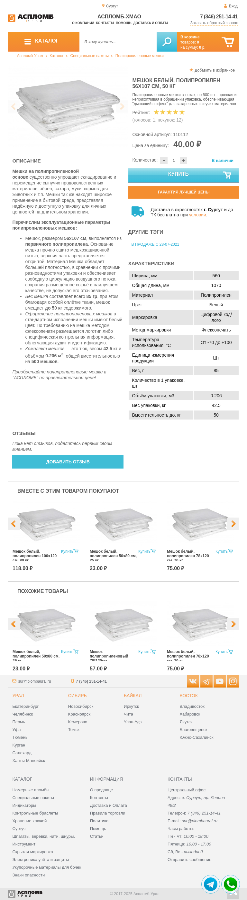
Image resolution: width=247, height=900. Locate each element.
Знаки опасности (28, 875)
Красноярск (79, 714)
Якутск (185, 721)
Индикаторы (24, 805)
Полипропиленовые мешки (139, 56)
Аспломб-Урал (30, 56)
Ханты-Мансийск (28, 760)
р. (202, 47)
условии (197, 214)
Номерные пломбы (30, 789)
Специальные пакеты (89, 56)
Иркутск (131, 706)
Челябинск (22, 714)
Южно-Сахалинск (196, 737)
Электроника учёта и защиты (40, 859)
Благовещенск (193, 729)
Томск (73, 729)
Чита (128, 714)
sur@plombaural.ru (34, 681)
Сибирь (77, 695)
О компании (83, 23)
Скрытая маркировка (32, 851)
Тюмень (19, 737)
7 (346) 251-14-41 (219, 16)
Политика (99, 820)
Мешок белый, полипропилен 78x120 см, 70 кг (188, 556)
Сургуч (18, 828)
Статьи (97, 836)
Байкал (133, 695)
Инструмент (23, 844)
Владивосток (192, 706)
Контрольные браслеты (35, 813)
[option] (68, 106)
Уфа (16, 729)
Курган (18, 745)
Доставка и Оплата (108, 805)
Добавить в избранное (215, 70)
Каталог (57, 56)
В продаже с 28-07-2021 (155, 244)
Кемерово (77, 721)
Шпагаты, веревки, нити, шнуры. (43, 836)
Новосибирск (81, 706)
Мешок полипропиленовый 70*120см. (109, 656)
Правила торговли (107, 813)
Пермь (18, 721)
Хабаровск (189, 714)
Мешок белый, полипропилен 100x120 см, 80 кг (35, 556)
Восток (188, 695)
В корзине (190, 37)
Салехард (21, 752)
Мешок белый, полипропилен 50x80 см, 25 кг (113, 556)
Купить (200, 175)
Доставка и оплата (150, 23)
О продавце (101, 789)
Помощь (123, 23)
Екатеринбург (25, 706)
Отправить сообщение (189, 859)
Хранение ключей (29, 820)
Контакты (105, 23)
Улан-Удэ (133, 721)
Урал (18, 695)
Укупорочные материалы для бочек (46, 867)
